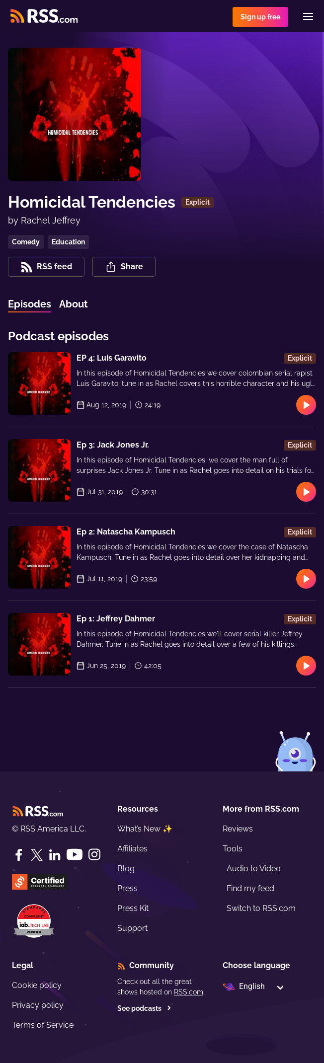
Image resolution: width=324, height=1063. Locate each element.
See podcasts (144, 1008)
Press (127, 888)
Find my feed (250, 888)
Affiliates (132, 848)
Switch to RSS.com (261, 908)
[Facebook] (19, 855)
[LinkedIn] (55, 855)
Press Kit (133, 908)
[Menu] (308, 16)
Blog (126, 868)
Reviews (238, 829)
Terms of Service (43, 1025)
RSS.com (188, 992)
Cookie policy (37, 985)
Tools (233, 848)
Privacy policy (38, 1005)
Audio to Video (254, 868)
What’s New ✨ (144, 829)
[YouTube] (74, 854)
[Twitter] (37, 855)
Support (132, 928)
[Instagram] (94, 854)
